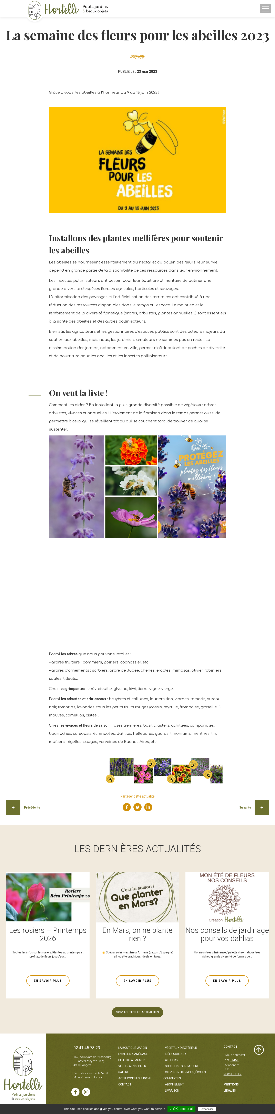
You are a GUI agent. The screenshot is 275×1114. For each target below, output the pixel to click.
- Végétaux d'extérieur (180, 1047)
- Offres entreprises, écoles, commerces (184, 1075)
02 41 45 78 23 (86, 1047)
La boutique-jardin (132, 1047)
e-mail (234, 1060)
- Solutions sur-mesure (181, 1066)
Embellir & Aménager (134, 1054)
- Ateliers (170, 1060)
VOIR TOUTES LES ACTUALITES (137, 1012)
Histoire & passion (131, 1060)
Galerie (123, 1072)
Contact (124, 1084)
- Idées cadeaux (174, 1054)
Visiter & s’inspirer (132, 1066)
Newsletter (233, 1074)
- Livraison (171, 1090)
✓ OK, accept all (181, 1109)
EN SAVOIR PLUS (48, 980)
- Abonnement (173, 1084)
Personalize (207, 1109)
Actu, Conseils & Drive (134, 1078)
